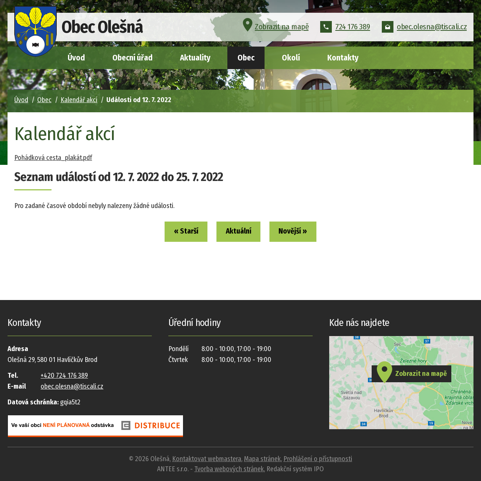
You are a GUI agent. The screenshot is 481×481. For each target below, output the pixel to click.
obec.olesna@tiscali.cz (424, 28)
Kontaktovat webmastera (206, 459)
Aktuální (238, 232)
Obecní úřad (132, 58)
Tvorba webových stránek (229, 469)
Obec (245, 58)
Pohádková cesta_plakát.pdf (53, 158)
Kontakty (342, 58)
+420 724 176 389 (64, 375)
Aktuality (195, 58)
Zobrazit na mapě (274, 28)
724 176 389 (345, 28)
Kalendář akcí (79, 100)
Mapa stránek (262, 459)
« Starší (180, 232)
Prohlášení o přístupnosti (317, 459)
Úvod (76, 58)
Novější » (298, 232)
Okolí (291, 58)
